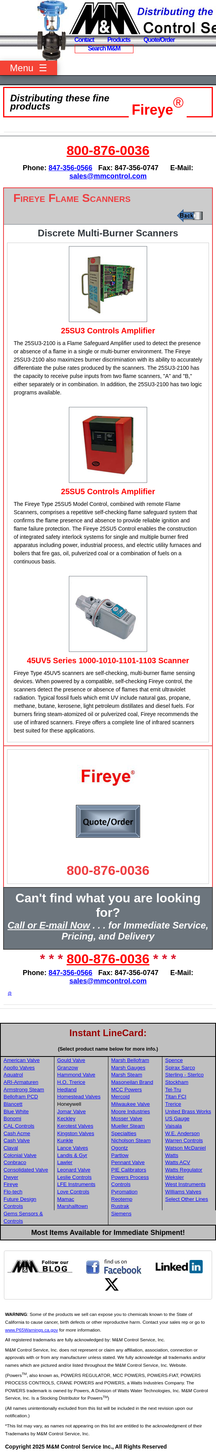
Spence (174, 1060)
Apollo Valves (19, 1068)
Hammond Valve (76, 1075)
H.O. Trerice (71, 1082)
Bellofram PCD (21, 1097)
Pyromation (124, 1192)
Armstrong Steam (24, 1089)
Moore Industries (130, 1111)
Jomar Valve (71, 1111)
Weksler (174, 1177)
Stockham (176, 1082)
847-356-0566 (70, 168)
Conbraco (15, 1162)
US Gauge (177, 1118)
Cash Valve (17, 1140)
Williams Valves (183, 1192)
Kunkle (65, 1140)
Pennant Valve (128, 1162)
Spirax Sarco (180, 1068)
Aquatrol (13, 1075)
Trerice (173, 1104)
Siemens (121, 1214)
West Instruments (185, 1184)
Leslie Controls (74, 1177)
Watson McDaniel (185, 1148)
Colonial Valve (20, 1155)
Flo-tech (13, 1192)
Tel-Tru (173, 1089)
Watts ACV (177, 1162)
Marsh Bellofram (130, 1060)
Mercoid (120, 1097)
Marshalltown (72, 1206)
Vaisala (173, 1126)
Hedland (67, 1089)
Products (118, 39)
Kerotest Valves (75, 1126)
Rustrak (120, 1206)
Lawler (64, 1162)
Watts (171, 1155)
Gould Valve (71, 1060)
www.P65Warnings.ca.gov (31, 1329)
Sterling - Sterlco (184, 1075)
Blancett (13, 1104)
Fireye (152, 110)
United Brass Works (188, 1111)
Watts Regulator (183, 1170)
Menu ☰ (28, 68)
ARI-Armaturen (21, 1082)
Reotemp (121, 1199)
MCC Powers (126, 1089)
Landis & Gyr (72, 1155)
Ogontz (119, 1148)
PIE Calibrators (128, 1170)
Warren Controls (184, 1140)
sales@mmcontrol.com (108, 176)
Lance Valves (72, 1148)
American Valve (22, 1060)
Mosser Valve (126, 1118)
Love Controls (73, 1192)
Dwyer (11, 1177)
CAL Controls (19, 1126)
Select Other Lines (186, 1199)
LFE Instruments (76, 1184)
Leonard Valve (73, 1170)
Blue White (16, 1111)
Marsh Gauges (128, 1068)
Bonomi (12, 1118)
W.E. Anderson (182, 1133)
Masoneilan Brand (132, 1082)
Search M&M (104, 48)
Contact (84, 39)
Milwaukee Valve (130, 1104)
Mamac (65, 1199)
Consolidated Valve (26, 1170)
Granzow (67, 1068)
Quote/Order (159, 39)
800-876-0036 (108, 150)
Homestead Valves (79, 1097)
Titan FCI (175, 1097)
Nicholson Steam (131, 1140)
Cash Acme (17, 1133)
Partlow (119, 1155)
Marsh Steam (126, 1075)
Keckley (66, 1118)
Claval (11, 1148)
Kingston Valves (75, 1133)
